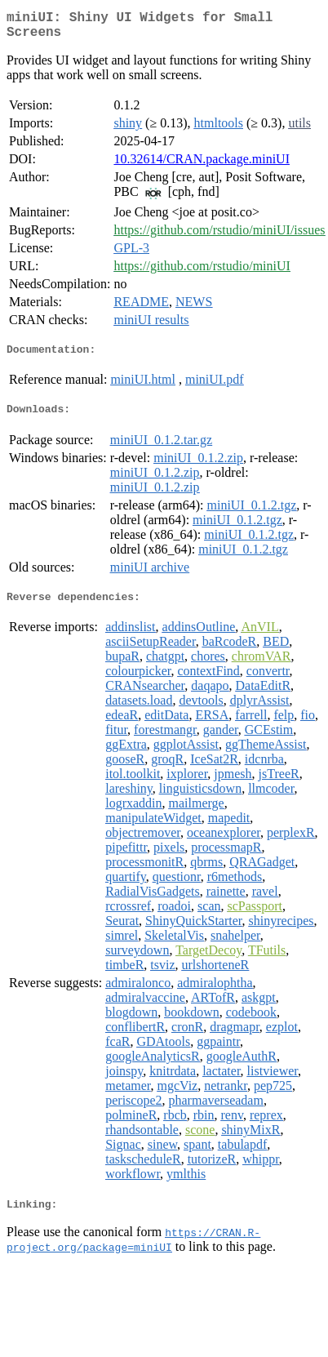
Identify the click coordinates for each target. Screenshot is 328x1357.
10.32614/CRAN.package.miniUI (201, 165)
